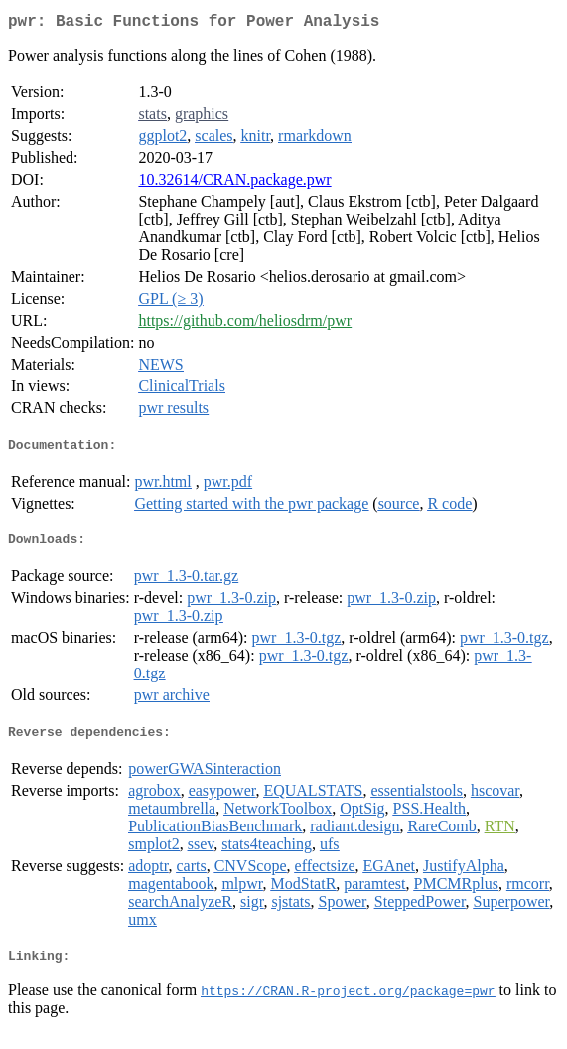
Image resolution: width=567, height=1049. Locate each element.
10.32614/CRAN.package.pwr (234, 183)
